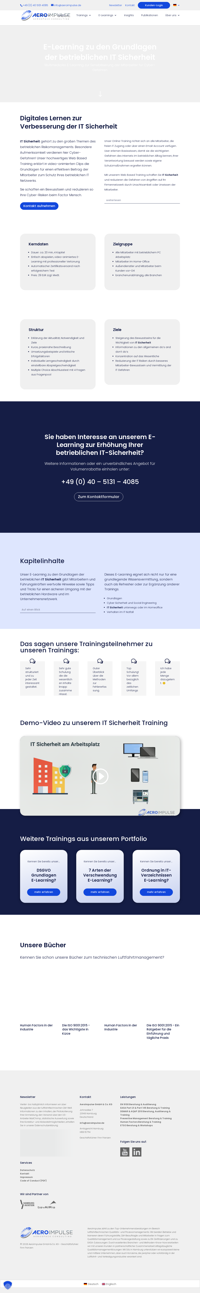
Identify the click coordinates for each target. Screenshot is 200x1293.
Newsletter (115, 5)
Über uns (170, 15)
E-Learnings (106, 15)
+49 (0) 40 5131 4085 (36, 5)
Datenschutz (27, 1170)
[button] (7, 1285)
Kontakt (130, 5)
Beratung (41, 15)
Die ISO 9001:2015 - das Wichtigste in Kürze (76, 1029)
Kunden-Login (154, 5)
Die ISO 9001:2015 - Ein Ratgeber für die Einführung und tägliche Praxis (163, 1031)
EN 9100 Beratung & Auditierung (138, 1104)
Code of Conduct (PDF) (33, 1180)
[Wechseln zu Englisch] (109, 1284)
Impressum (26, 1177)
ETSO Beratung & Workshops (136, 1125)
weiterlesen (113, 200)
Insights (129, 15)
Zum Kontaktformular (98, 496)
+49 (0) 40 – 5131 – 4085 (100, 481)
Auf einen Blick (31, 609)
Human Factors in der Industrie (36, 1027)
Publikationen (149, 15)
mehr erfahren (43, 892)
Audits (61, 15)
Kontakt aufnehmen (39, 206)
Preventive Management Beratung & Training (146, 1118)
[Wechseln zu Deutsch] (91, 1284)
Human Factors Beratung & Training (140, 1121)
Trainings (82, 15)
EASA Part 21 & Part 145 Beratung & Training (145, 1107)
